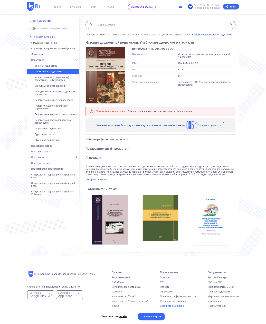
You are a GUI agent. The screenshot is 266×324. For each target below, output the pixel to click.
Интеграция (214, 301)
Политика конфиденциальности (178, 296)
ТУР (162, 282)
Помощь (164, 277)
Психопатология (40, 163)
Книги (57, 7)
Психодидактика (40, 151)
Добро (115, 306)
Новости (164, 287)
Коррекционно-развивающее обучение (53, 48)
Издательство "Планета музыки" (130, 301)
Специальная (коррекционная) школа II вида (53, 184)
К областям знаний (44, 37)
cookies (123, 316)
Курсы (110, 7)
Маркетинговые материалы (223, 296)
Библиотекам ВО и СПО (221, 287)
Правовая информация (173, 301)
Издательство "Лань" (123, 296)
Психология (37, 157)
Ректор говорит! (121, 277)
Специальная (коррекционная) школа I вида (53, 176)
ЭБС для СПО (215, 282)
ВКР (93, 7)
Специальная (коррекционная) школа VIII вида (52, 193)
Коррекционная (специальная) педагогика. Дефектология (52, 78)
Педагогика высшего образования (54, 100)
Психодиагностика (41, 145)
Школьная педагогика (47, 140)
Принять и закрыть (151, 316)
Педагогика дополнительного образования (51, 107)
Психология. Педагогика (43, 42)
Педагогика (37, 60)
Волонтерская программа (126, 287)
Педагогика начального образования (56, 114)
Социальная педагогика (48, 128)
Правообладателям (219, 291)
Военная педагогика (46, 65)
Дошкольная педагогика (48, 71)
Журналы (75, 7)
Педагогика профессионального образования (53, 121)
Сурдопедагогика (44, 134)
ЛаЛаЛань (118, 282)
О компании (166, 291)
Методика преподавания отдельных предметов (55, 93)
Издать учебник (217, 306)
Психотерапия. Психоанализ (47, 169)
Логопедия (37, 54)
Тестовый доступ (217, 277)
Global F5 (117, 291)
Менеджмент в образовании (50, 85)
